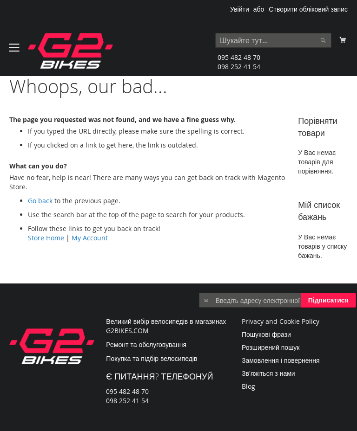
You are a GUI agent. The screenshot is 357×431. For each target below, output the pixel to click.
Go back (40, 200)
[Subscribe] (328, 300)
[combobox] (273, 40)
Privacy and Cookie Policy (280, 321)
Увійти (239, 9)
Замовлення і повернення (281, 360)
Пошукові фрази (266, 334)
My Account (90, 237)
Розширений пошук (271, 347)
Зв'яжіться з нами (268, 373)
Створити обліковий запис (308, 9)
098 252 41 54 (239, 66)
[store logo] (70, 51)
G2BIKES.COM (127, 330)
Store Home (46, 237)
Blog (248, 386)
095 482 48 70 (239, 57)
